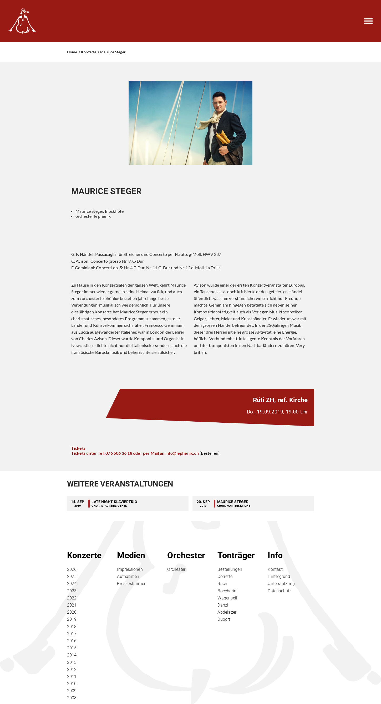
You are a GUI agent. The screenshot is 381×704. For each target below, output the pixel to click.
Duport (223, 619)
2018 (72, 626)
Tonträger (236, 555)
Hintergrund (279, 576)
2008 (72, 697)
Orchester (186, 555)
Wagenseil (227, 598)
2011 (72, 676)
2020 (72, 612)
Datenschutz (279, 590)
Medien (131, 555)
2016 (72, 640)
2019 (72, 619)
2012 (72, 669)
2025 (72, 576)
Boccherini (227, 590)
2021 (72, 605)
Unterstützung (281, 583)
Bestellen (209, 453)
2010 (72, 683)
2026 (72, 569)
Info (275, 555)
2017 (72, 633)
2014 (72, 655)
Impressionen (130, 569)
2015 (72, 647)
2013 (72, 662)
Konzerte (88, 52)
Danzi (222, 605)
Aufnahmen (128, 576)
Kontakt (275, 569)
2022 (72, 598)
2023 (72, 590)
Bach (222, 583)
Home (72, 52)
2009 (72, 690)
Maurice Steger (113, 52)
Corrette (224, 576)
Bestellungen (229, 569)
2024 (72, 583)
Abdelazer (226, 612)
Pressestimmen (131, 583)
